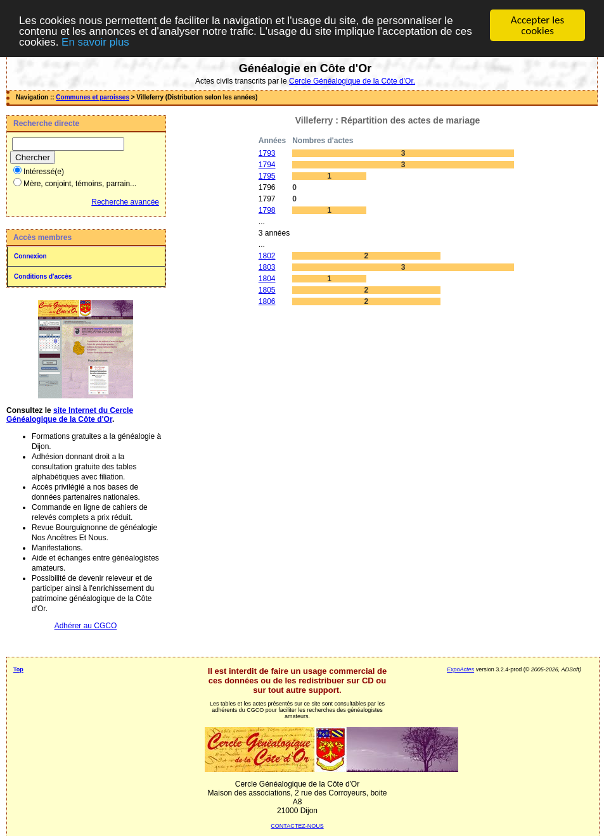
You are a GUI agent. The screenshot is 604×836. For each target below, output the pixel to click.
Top (18, 669)
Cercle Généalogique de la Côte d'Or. (352, 81)
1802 (267, 255)
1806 (267, 301)
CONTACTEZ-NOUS (297, 826)
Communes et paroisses (92, 97)
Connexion (30, 256)
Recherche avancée (125, 202)
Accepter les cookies (537, 25)
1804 (267, 278)
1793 (267, 153)
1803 (267, 267)
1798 (267, 210)
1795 (267, 176)
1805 (267, 290)
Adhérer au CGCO (86, 625)
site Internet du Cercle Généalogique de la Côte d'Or (69, 415)
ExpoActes (460, 669)
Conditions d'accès (43, 276)
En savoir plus (95, 41)
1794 (267, 164)
